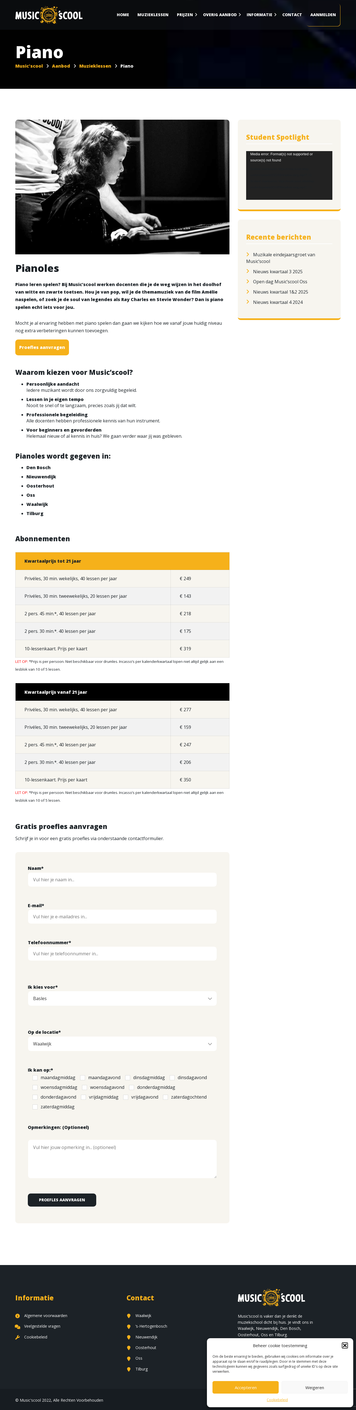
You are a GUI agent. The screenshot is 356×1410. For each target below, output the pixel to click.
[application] (289, 175)
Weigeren (314, 1387)
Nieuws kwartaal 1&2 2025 (280, 292)
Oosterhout (141, 1347)
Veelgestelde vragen (37, 1326)
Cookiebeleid (277, 1399)
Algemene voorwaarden (41, 1315)
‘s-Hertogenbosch (147, 1326)
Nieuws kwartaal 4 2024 (278, 302)
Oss (134, 1358)
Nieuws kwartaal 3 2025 (278, 271)
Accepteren (246, 1387)
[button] (345, 1345)
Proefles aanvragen (42, 347)
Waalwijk (139, 1315)
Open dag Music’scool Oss (280, 282)
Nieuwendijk (142, 1337)
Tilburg (137, 1369)
